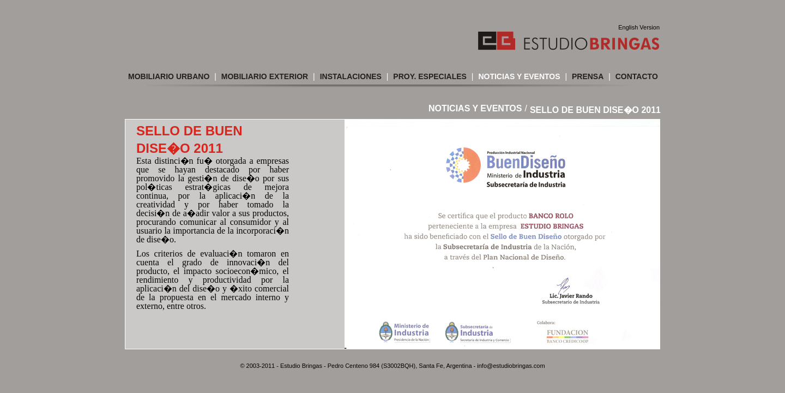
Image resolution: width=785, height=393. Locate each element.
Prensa (587, 76)
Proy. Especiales (430, 76)
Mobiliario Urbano (168, 76)
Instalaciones (351, 76)
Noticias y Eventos (519, 76)
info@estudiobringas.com (511, 365)
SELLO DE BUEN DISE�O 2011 (595, 110)
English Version (639, 27)
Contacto (636, 76)
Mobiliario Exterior (264, 76)
